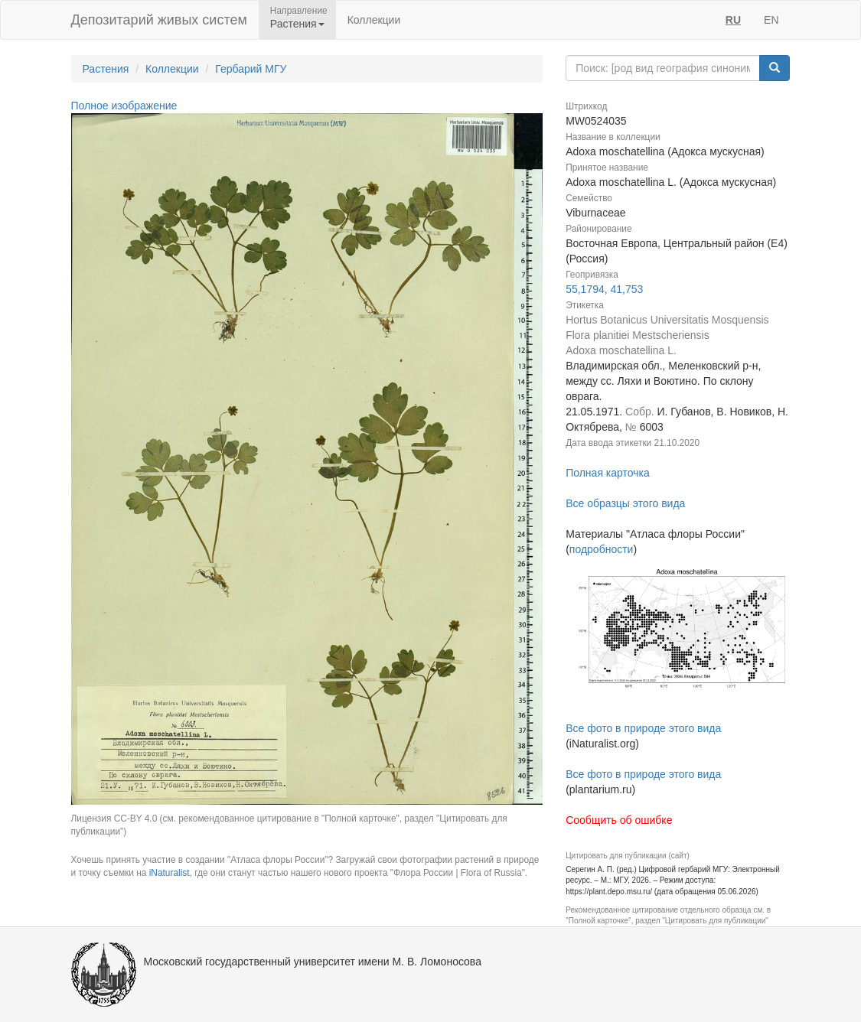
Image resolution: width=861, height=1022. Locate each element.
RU (733, 20)
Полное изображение (124, 105)
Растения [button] (297, 24)
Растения (106, 69)
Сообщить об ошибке (619, 820)
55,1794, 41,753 (604, 289)
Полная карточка (608, 473)
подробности (601, 549)
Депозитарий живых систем (159, 20)
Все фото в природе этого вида (643, 728)
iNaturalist (169, 872)
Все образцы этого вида (625, 503)
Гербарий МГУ (250, 69)
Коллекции (374, 20)
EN (771, 20)
